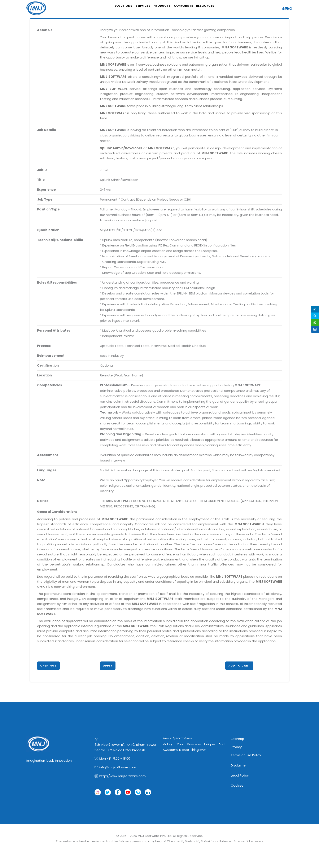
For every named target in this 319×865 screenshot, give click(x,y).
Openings (48, 666)
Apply (107, 666)
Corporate (190, 8)
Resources (218, 8)
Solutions (111, 8)
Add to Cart (239, 666)
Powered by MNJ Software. (177, 738)
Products (162, 8)
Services (137, 8)
